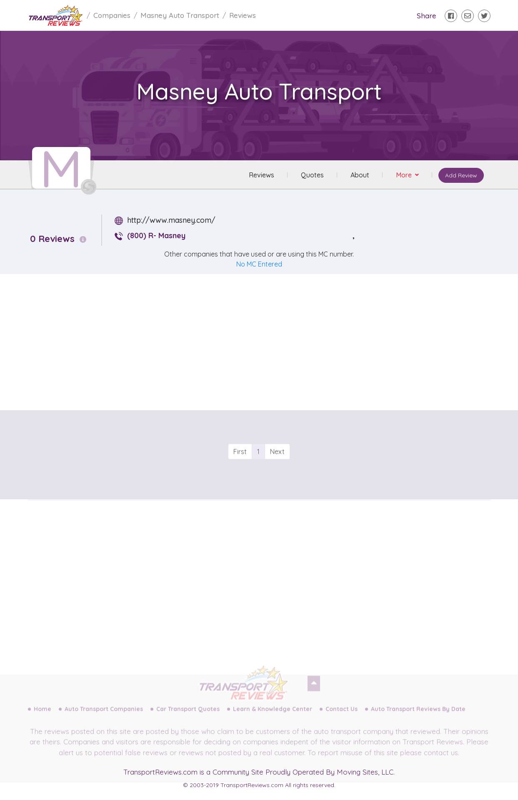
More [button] (404, 175)
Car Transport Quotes (188, 716)
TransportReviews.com (160, 772)
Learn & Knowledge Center (272, 716)
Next (277, 467)
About (359, 175)
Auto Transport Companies (104, 716)
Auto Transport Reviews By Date (418, 716)
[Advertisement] (266, 339)
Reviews (261, 175)
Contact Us (341, 716)
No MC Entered (259, 264)
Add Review (461, 175)
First (240, 467)
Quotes (312, 175)
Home (42, 716)
